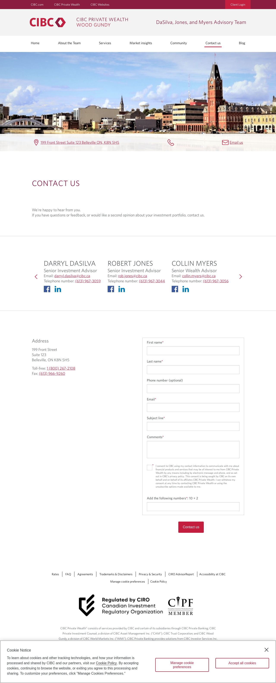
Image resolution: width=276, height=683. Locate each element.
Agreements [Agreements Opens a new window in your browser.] (85, 574)
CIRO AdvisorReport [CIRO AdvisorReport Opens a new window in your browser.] (181, 574)
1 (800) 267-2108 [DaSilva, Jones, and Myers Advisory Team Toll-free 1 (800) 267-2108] (61, 368)
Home (35, 43)
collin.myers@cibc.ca (199, 275)
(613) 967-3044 (152, 281)
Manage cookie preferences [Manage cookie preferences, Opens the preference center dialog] (182, 665)
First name (155, 342)
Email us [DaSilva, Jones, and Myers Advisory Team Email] (236, 142)
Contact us (213, 43)
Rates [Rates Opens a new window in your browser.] (55, 574)
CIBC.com (37, 4)
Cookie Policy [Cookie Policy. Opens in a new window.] (106, 663)
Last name (155, 361)
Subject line (156, 418)
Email (151, 399)
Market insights (141, 43)
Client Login (238, 4)
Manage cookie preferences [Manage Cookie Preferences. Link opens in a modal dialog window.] (127, 581)
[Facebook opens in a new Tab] (48, 290)
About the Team (69, 43)
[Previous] (36, 276)
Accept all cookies (242, 663)
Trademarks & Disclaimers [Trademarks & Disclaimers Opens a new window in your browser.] (115, 574)
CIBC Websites (100, 4)
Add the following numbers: (172, 498)
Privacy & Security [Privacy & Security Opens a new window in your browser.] (150, 574)
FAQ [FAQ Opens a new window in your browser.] (68, 574)
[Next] (239, 276)
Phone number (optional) (165, 380)
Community (178, 43)
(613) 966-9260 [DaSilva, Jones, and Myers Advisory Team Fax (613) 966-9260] (52, 373)
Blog (242, 43)
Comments (155, 437)
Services (105, 43)
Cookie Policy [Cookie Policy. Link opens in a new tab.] (158, 581)
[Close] (266, 649)
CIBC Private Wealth (67, 4)
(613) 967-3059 (88, 281)
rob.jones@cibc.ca (132, 275)
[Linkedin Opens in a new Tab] (59, 290)
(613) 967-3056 (216, 281)
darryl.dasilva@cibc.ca (72, 275)
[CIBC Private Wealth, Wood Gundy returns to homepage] (91, 22)
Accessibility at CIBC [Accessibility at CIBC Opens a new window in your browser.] (212, 574)
